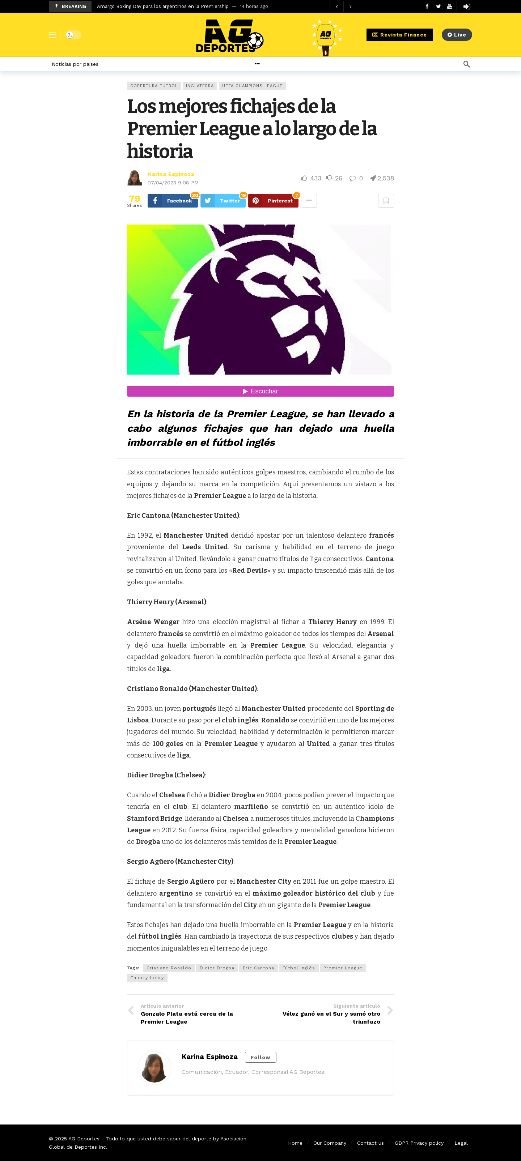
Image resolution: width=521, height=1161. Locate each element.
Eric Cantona (258, 967)
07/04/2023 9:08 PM (173, 182)
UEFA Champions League (252, 86)
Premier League (343, 967)
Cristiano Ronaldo (169, 967)
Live (457, 35)
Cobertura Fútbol (154, 86)
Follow (261, 1057)
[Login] (466, 6)
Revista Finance (399, 35)
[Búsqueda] (466, 64)
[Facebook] (427, 6)
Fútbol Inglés (299, 967)
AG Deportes (83, 1138)
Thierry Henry (147, 977)
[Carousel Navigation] (343, 6)
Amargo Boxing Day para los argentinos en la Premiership (163, 6)
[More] (274, 64)
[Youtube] (449, 6)
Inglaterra (200, 86)
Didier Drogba (217, 967)
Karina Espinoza (171, 174)
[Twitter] (438, 6)
